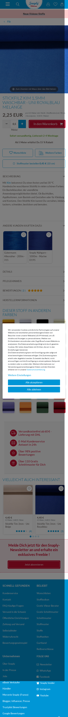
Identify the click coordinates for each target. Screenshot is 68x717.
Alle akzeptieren (34, 382)
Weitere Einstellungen (19, 375)
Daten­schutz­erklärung (36, 369)
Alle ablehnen (34, 389)
